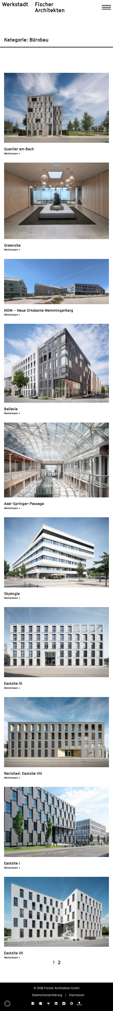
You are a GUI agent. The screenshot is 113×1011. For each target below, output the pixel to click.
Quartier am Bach (19, 149)
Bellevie (11, 409)
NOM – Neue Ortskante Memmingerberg (38, 310)
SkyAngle (12, 594)
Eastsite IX (13, 683)
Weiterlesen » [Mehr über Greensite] (12, 249)
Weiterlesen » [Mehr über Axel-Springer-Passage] (12, 508)
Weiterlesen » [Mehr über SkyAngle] (12, 597)
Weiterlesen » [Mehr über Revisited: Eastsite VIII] (12, 777)
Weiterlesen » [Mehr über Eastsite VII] (12, 957)
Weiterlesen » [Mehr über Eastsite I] (12, 867)
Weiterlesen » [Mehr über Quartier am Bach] (12, 153)
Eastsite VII (13, 953)
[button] (7, 1003)
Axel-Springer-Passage (24, 504)
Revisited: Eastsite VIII (23, 773)
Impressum (76, 995)
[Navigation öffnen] (106, 7)
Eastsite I (12, 863)
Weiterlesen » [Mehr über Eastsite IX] (12, 687)
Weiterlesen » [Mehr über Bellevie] (12, 413)
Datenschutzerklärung (47, 995)
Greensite (12, 245)
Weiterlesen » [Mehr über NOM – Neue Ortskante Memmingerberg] (12, 314)
